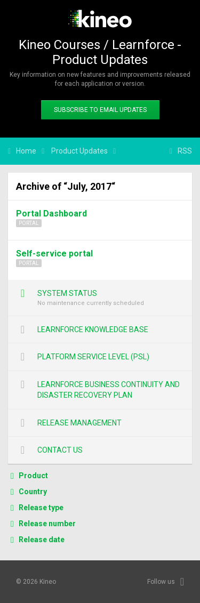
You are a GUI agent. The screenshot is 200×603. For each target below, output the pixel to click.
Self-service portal (54, 253)
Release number (47, 523)
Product (33, 475)
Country (33, 491)
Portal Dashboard (51, 213)
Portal (29, 223)
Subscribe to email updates (100, 110)
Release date (42, 539)
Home (26, 151)
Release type (41, 507)
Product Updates (79, 151)
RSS (185, 151)
